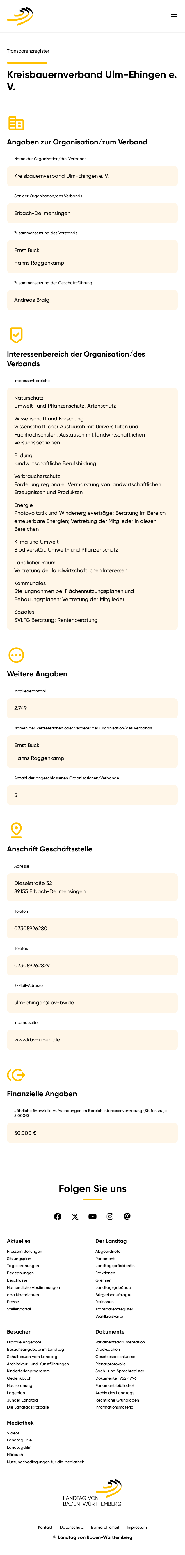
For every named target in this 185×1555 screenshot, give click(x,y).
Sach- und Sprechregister (119, 1370)
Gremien (103, 1279)
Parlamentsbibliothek (115, 1385)
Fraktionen (105, 1272)
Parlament (105, 1258)
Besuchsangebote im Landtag (35, 1349)
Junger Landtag (22, 1399)
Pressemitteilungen (24, 1251)
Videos (13, 1432)
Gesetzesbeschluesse (115, 1356)
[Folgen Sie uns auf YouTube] (92, 1216)
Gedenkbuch (19, 1378)
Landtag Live (19, 1439)
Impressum (137, 1527)
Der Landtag (111, 1241)
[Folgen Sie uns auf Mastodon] (127, 1216)
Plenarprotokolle (110, 1363)
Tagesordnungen (23, 1265)
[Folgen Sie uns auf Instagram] (110, 1216)
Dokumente (110, 1332)
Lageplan (16, 1392)
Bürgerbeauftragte (113, 1294)
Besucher (19, 1332)
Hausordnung (19, 1385)
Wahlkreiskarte (109, 1316)
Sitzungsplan (19, 1258)
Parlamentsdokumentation (120, 1341)
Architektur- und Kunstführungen (38, 1363)
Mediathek (20, 1423)
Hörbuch (15, 1454)
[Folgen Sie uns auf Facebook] (57, 1216)
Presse (13, 1301)
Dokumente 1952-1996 (116, 1378)
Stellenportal (19, 1308)
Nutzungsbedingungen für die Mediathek (45, 1461)
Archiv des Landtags (114, 1392)
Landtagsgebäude (113, 1287)
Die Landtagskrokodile (28, 1406)
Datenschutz (72, 1527)
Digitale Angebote (24, 1341)
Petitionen (104, 1301)
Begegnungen (20, 1272)
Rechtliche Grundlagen (117, 1399)
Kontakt (45, 1527)
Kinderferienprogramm (28, 1370)
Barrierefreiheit (105, 1527)
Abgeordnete (107, 1251)
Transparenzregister (114, 1308)
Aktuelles (19, 1241)
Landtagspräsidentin (115, 1265)
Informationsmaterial (114, 1406)
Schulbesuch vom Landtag (32, 1356)
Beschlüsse (17, 1279)
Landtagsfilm (19, 1447)
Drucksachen (107, 1349)
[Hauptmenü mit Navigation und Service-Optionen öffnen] (174, 16)
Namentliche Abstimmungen (33, 1287)
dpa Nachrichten (23, 1294)
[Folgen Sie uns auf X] (75, 1216)
